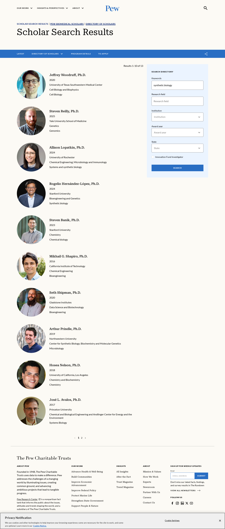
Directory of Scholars (101, 24)
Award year (157, 126)
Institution (157, 110)
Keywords (156, 78)
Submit (201, 476)
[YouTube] (191, 503)
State (154, 142)
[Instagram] (177, 503)
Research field (158, 94)
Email (172, 471)
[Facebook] (172, 503)
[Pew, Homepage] (112, 8)
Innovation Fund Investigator (169, 157)
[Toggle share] (206, 54)
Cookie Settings (172, 523)
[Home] (44, 458)
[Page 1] (78, 437)
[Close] (220, 523)
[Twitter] (186, 503)
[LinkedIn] (182, 503)
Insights (121, 466)
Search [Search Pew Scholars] (177, 168)
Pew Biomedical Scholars (67, 24)
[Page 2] (81, 437)
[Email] (182, 476)
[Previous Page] (85, 437)
